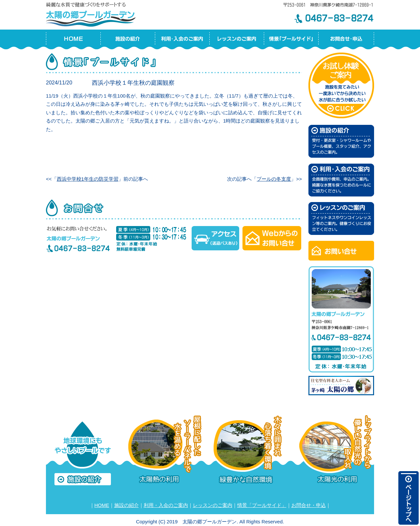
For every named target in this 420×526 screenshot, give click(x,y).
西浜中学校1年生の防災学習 (87, 179)
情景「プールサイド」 (261, 505)
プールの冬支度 (274, 179)
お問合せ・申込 (308, 505)
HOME (101, 505)
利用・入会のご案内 (166, 505)
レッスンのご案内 (212, 505)
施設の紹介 (126, 505)
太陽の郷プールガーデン (92, 13)
